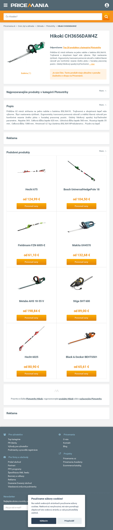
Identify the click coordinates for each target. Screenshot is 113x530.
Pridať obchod (14, 462)
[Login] (106, 6)
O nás (65, 439)
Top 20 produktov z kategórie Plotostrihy (82, 47)
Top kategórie (14, 439)
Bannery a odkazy (16, 476)
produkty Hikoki (66, 399)
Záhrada (40, 26)
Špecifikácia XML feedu (18, 472)
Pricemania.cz (69, 458)
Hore (101, 91)
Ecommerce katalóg (72, 465)
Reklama (12, 479)
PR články (12, 443)
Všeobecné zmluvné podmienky (22, 486)
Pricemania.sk (9, 26)
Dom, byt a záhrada (26, 26)
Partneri (11, 465)
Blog (65, 446)
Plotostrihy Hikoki (34, 399)
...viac (92, 64)
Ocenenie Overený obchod (20, 483)
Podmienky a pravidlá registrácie (23, 450)
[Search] (106, 16)
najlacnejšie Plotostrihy (90, 399)
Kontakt (66, 443)
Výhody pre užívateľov (18, 446)
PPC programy (14, 469)
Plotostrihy (50, 26)
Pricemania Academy (72, 462)
